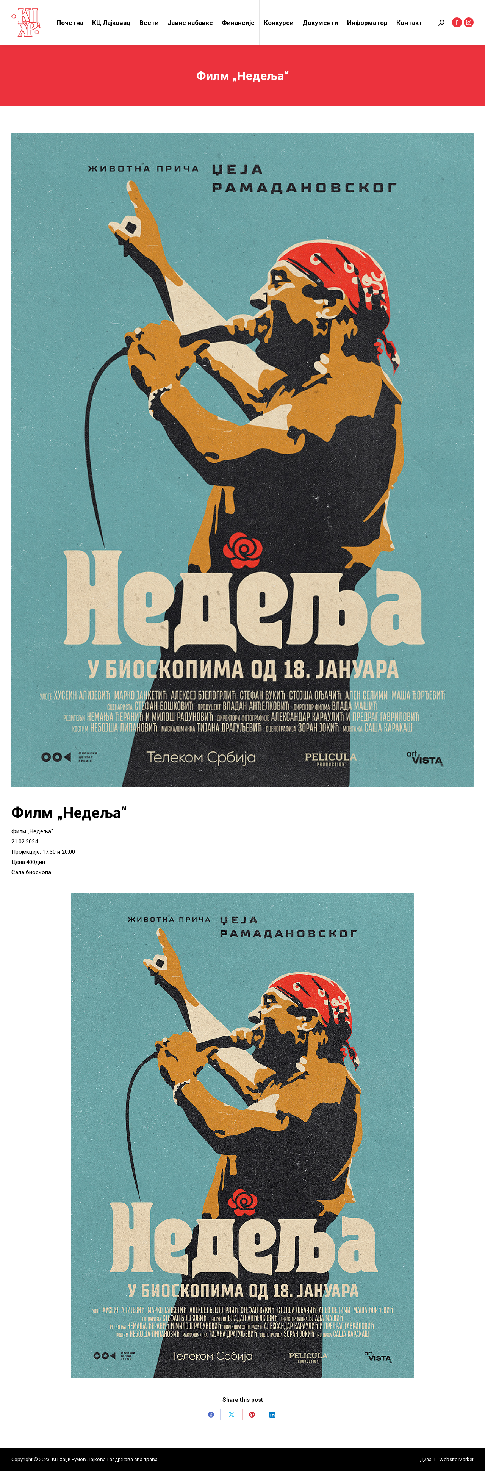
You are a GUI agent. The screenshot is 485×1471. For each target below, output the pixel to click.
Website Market (456, 1459)
